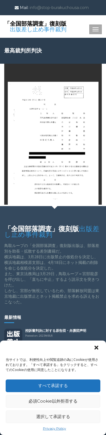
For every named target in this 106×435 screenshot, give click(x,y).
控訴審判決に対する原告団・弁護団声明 (55, 330)
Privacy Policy (54, 428)
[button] (97, 348)
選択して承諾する (53, 416)
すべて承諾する (53, 385)
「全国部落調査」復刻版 (35, 26)
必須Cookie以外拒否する (53, 401)
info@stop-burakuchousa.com (59, 7)
